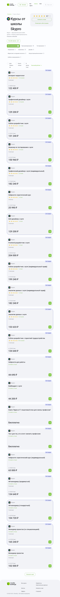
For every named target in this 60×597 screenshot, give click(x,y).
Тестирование (41, 46)
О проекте (38, 591)
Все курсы (31, 4)
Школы (36, 3)
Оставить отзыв (12, 364)
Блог (41, 3)
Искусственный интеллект (36, 53)
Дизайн (31, 49)
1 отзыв (20, 197)
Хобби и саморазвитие (14, 57)
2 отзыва (20, 173)
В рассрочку (27, 65)
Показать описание (12, 36)
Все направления (13, 46)
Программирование (27, 46)
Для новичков (11, 65)
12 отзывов (21, 78)
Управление (12, 49)
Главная (9, 14)
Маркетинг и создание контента (17, 53)
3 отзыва (21, 125)
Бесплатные (19, 64)
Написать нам (39, 588)
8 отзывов (21, 316)
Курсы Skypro (16, 14)
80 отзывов (21, 340)
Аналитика (22, 49)
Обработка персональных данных (42, 584)
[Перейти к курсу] (50, 88)
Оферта (23, 591)
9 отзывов (21, 102)
